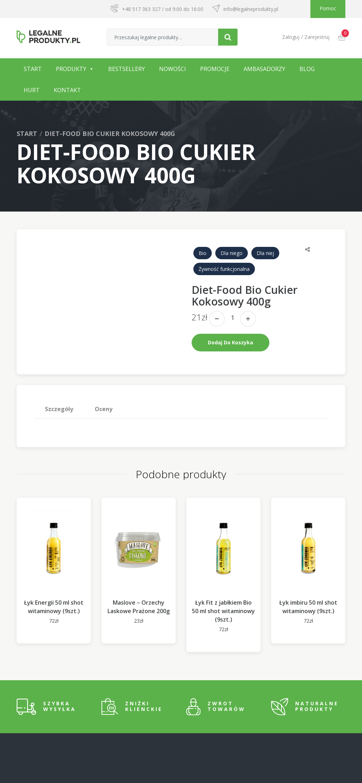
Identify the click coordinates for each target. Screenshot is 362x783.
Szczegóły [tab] (59, 409)
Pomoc (328, 8)
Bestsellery (126, 69)
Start (33, 69)
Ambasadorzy (264, 69)
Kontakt (67, 90)
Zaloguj (290, 37)
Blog (307, 69)
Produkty (71, 69)
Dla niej (265, 253)
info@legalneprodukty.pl (250, 9)
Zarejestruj (316, 37)
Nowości (172, 69)
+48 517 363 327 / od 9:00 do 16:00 (162, 9)
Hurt (32, 90)
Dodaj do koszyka (230, 342)
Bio (202, 253)
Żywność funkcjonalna (224, 269)
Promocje (214, 69)
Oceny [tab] (103, 409)
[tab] (59, 409)
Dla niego (232, 253)
